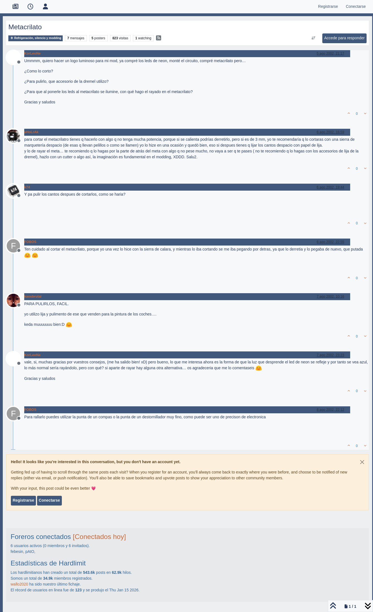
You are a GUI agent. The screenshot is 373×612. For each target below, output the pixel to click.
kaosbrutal (33, 296)
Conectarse (49, 500)
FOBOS (30, 242)
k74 (27, 187)
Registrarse (23, 500)
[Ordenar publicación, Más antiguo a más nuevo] (313, 38)
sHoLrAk (31, 132)
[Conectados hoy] (99, 536)
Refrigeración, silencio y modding (35, 38)
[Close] (362, 462)
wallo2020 (19, 584)
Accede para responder (344, 38)
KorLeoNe (32, 53)
